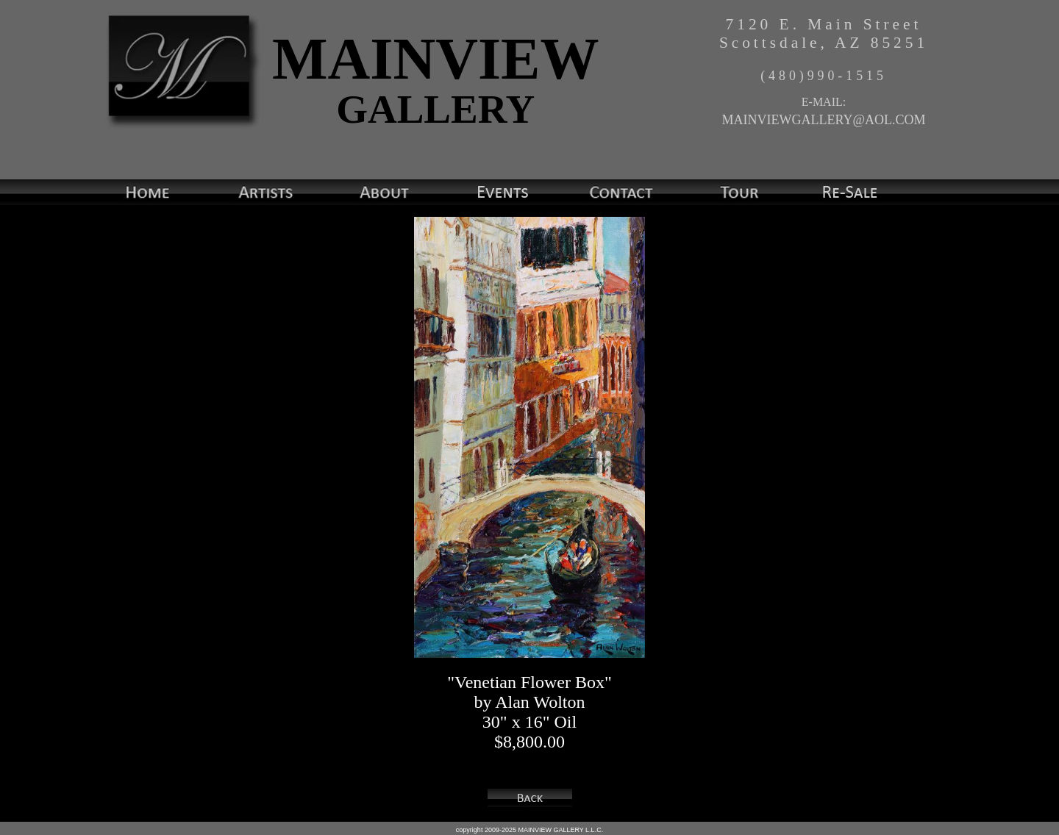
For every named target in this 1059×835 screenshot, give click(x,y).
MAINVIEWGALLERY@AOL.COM (823, 119)
